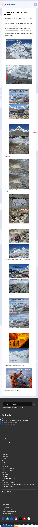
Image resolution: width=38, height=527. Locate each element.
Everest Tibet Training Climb (8, 470)
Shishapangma (5, 466)
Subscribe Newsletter (10, 525)
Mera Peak (4, 480)
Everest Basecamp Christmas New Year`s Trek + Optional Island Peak (18, 484)
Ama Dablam (5, 474)
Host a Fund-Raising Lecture (8, 424)
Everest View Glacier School (8, 478)
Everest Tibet (5, 456)
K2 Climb (4, 458)
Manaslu (3, 464)
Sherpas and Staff (6, 444)
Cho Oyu (3, 462)
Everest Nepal (5, 454)
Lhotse (3, 460)
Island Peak (4, 476)
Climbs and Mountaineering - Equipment (11, 422)
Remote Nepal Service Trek (8, 486)
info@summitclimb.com (8, 513)
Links (3, 446)
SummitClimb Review (6, 436)
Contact (3, 525)
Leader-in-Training (6, 442)
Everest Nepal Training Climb (8, 468)
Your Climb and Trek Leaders (8, 440)
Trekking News (5, 430)
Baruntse (4, 472)
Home (3, 418)
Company (4, 438)
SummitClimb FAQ (6, 434)
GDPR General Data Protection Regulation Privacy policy (15, 420)
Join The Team (5, 432)
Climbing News (5, 428)
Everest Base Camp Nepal (8, 482)
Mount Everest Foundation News (9, 426)
